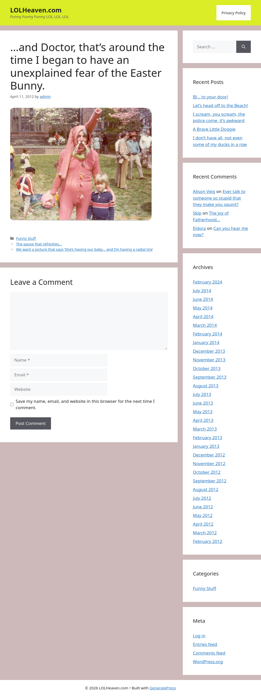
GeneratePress (163, 687)
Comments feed (209, 653)
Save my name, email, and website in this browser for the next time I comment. (85, 404)
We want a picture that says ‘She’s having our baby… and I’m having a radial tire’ (84, 249)
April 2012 (203, 524)
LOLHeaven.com (36, 10)
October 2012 (206, 472)
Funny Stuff (26, 238)
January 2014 (206, 342)
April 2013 (203, 420)
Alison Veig (204, 191)
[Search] (243, 47)
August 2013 (205, 386)
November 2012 (209, 463)
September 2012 (209, 481)
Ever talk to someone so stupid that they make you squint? (219, 197)
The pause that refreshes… (39, 244)
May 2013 (203, 411)
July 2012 (202, 498)
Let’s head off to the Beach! (220, 105)
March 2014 (205, 325)
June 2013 (203, 403)
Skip (197, 213)
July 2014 (202, 290)
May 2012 (203, 515)
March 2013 (205, 429)
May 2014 (203, 308)
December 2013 (209, 351)
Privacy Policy (233, 12)
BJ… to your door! (210, 97)
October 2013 (206, 368)
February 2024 (207, 282)
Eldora (199, 228)
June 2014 (203, 299)
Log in (199, 636)
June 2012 (203, 507)
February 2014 (207, 334)
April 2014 (203, 316)
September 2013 (209, 377)
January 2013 (206, 446)
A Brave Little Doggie (214, 129)
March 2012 (205, 533)
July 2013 (202, 394)
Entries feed (205, 644)
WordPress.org (208, 661)
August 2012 (205, 489)
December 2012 (209, 455)
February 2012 (207, 541)
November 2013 (209, 360)
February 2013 (207, 437)
